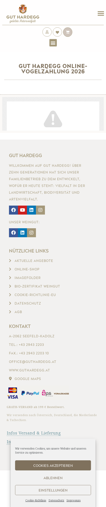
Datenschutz (56, 500)
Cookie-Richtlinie (35, 500)
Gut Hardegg (25, 155)
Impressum (73, 500)
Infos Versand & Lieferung (34, 433)
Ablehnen (53, 478)
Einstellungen (53, 490)
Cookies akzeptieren (53, 465)
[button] (53, 42)
